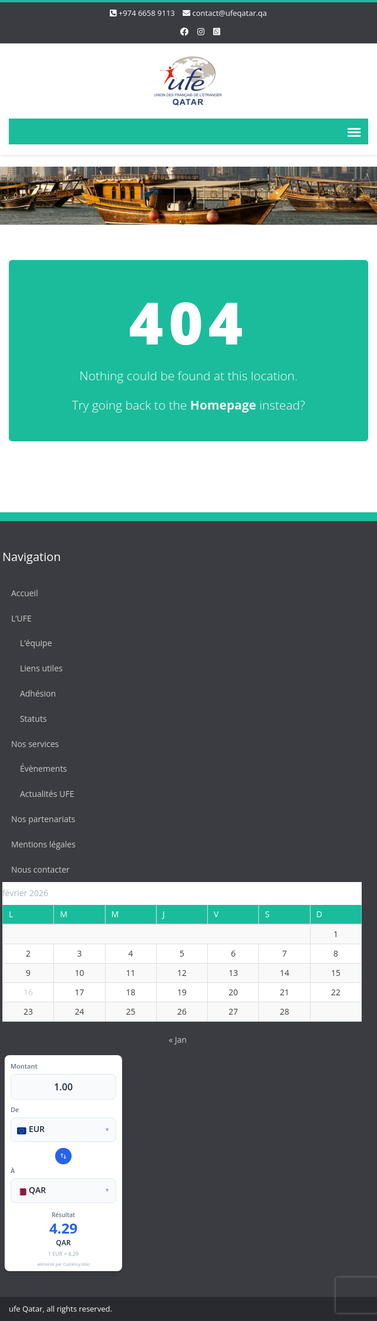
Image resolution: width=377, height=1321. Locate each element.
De (10, 1109)
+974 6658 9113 (147, 13)
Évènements (39, 768)
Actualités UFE (43, 793)
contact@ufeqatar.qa (230, 13)
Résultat (59, 1215)
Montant (19, 1066)
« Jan (173, 1039)
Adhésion (34, 693)
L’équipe (32, 642)
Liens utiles (37, 668)
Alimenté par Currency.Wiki (59, 1264)
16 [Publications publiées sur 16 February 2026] (24, 992)
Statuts (29, 718)
